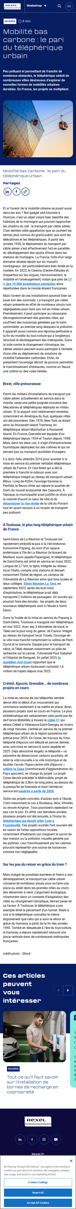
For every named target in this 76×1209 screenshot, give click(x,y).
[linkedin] (20, 1139)
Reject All (37, 1192)
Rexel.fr (38, 1154)
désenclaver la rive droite (21, 504)
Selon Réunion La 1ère (40, 584)
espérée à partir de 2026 (36, 791)
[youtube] (56, 1139)
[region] (38, 1182)
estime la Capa (13, 769)
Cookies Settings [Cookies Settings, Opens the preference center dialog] (38, 1182)
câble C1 (53, 720)
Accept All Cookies (38, 1202)
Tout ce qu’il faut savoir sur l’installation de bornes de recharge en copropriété (32, 1085)
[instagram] (44, 1139)
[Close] (71, 1160)
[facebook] (32, 1139)
